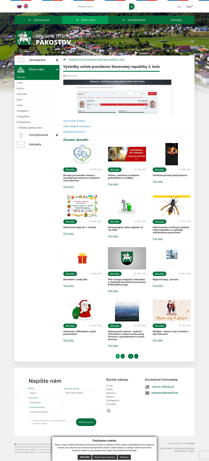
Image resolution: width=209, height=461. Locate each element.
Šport (19, 99)
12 (130, 356)
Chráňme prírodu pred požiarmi (170, 175)
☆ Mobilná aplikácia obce (29, 127)
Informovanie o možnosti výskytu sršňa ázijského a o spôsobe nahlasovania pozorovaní (171, 230)
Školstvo (111, 393)
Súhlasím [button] (84, 457)
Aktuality (21, 77)
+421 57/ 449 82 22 (163, 387)
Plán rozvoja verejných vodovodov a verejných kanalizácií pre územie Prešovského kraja (126, 282)
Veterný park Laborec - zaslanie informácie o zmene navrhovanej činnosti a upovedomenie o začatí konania (126, 335)
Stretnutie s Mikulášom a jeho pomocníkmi (79, 333)
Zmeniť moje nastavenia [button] (104, 457)
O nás (20, 82)
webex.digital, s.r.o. (32, 449)
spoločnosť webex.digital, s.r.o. (26, 452)
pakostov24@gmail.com (165, 392)
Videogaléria (23, 116)
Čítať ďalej (68, 186)
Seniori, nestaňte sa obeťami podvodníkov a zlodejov (123, 176)
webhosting (19, 449)
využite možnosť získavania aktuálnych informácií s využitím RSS (41, 444)
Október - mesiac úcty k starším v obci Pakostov (171, 333)
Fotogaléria (22, 110)
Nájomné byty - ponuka (165, 279)
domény (44, 449)
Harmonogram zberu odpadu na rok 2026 (125, 228)
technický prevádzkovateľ (50, 452)
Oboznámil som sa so (48, 422)
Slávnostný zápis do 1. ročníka (79, 227)
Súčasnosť (22, 94)
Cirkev (20, 105)
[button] (38, 20)
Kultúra (20, 88)
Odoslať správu (86, 422)
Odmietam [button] (124, 457)
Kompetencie (23, 122)
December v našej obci (75, 279)
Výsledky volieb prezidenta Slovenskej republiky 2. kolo (97, 59)
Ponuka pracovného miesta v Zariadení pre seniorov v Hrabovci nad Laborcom (81, 178)
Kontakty (176, 20)
